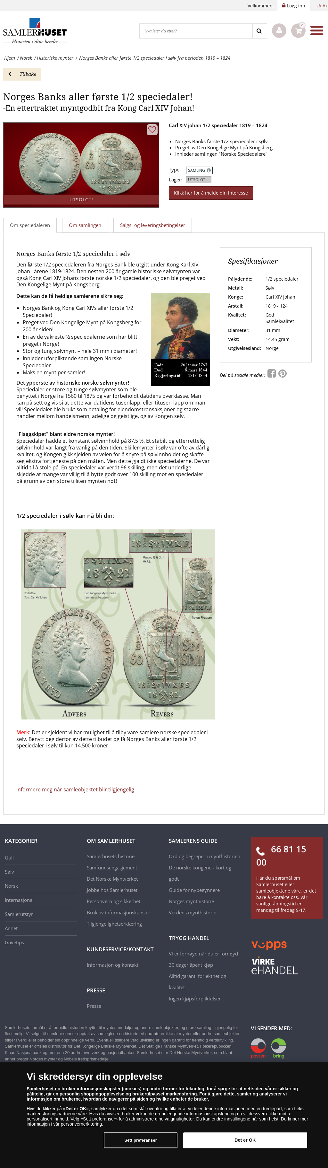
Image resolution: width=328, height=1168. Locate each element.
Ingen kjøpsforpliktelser (195, 998)
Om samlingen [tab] (85, 225)
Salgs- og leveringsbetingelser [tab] (152, 225)
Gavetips (14, 942)
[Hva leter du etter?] (196, 31)
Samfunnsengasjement (112, 867)
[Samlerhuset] (35, 30)
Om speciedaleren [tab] (30, 225)
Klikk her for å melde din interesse (211, 193)
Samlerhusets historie (111, 856)
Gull (9, 857)
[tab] (85, 225)
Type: (175, 170)
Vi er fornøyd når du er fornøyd (203, 953)
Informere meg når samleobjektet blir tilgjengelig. (75, 789)
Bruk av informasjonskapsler (118, 912)
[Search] (259, 31)
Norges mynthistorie (191, 901)
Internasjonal (19, 900)
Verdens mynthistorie (192, 912)
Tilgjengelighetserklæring (114, 923)
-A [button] (319, 6)
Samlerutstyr (19, 914)
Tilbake (22, 74)
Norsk (11, 886)
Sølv (9, 871)
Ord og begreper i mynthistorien (204, 856)
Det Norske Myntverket (112, 879)
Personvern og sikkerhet (113, 901)
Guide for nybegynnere (194, 890)
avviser (112, 1113)
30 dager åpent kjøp (191, 965)
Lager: (175, 180)
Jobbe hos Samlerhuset (112, 890)
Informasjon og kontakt (112, 965)
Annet (11, 928)
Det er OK (245, 1140)
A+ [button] (325, 6)
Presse (94, 1006)
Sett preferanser (140, 1140)
